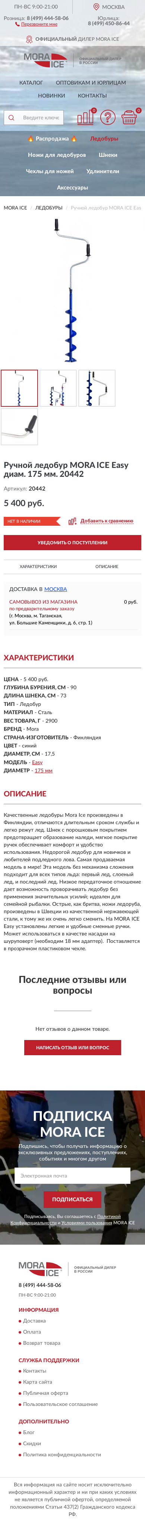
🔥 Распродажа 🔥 (52, 139)
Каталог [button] (31, 83)
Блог (29, 1432)
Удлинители (102, 171)
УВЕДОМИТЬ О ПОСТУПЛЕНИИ (72, 543)
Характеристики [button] (38, 567)
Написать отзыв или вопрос (72, 1048)
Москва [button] (55, 589)
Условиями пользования (87, 1223)
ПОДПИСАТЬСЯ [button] (72, 1199)
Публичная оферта (45, 1393)
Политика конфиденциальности (62, 1454)
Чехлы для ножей (50, 171)
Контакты (92, 96)
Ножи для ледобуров (57, 155)
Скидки (32, 1443)
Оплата (32, 1332)
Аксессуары (72, 188)
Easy (37, 762)
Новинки (51, 96)
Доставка (34, 1321)
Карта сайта (37, 1382)
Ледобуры (104, 139)
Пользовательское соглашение (60, 1404)
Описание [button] (106, 567)
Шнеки (108, 155)
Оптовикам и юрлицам (91, 83)
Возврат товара (41, 1343)
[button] (36, 24)
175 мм (44, 770)
